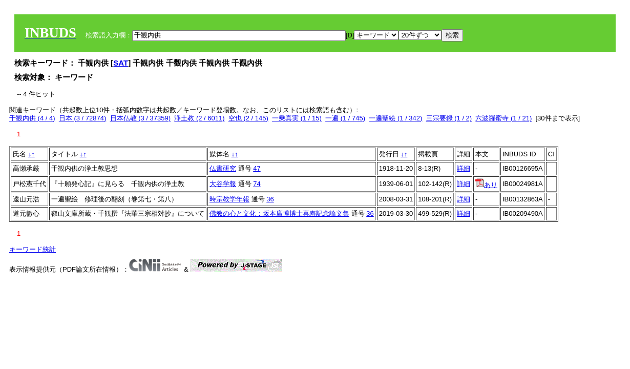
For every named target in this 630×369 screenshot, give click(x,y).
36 (270, 199)
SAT (120, 62)
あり (486, 185)
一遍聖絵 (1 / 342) (395, 118)
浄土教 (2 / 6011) (199, 118)
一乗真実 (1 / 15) (297, 118)
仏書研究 (222, 168)
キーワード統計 (32, 249)
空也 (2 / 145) (248, 118)
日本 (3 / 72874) (83, 118)
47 (256, 168)
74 (256, 184)
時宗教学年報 (229, 199)
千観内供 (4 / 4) (32, 118)
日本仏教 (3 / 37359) (140, 118)
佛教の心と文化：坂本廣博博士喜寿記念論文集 (279, 213)
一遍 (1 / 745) (345, 118)
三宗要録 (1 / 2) (449, 118)
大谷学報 (222, 184)
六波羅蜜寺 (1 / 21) (503, 118)
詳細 (463, 168)
